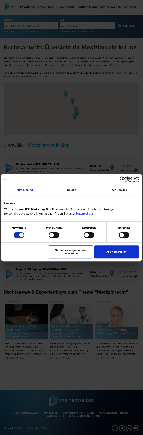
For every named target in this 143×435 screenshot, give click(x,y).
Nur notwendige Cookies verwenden (71, 252)
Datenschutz (84, 213)
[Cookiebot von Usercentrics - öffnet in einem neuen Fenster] (122, 179)
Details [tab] (71, 190)
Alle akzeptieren (116, 252)
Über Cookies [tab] (118, 190)
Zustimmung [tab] (25, 190)
